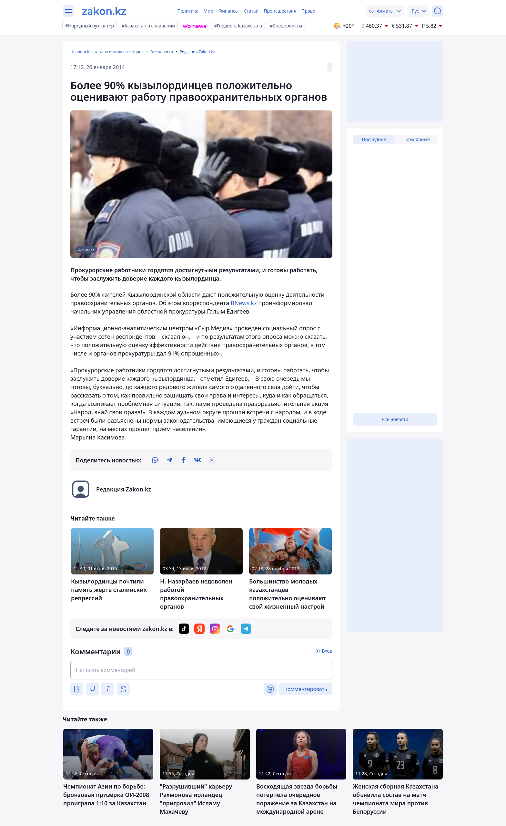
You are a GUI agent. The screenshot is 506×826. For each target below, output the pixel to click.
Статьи (251, 11)
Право (308, 11)
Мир (208, 11)
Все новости (161, 52)
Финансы (228, 11)
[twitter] (212, 460)
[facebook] (183, 460)
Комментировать (305, 689)
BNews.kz (244, 303)
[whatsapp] (155, 460)
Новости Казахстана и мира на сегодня (107, 52)
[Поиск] (437, 11)
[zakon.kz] (104, 11)
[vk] (197, 460)
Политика (187, 11)
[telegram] (169, 460)
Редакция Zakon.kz (197, 52)
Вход (327, 651)
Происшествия (280, 11)
